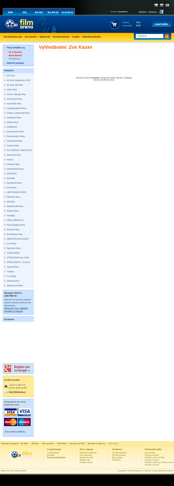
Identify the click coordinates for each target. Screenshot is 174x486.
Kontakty (76, 36)
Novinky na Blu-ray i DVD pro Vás (159, 462)
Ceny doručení (31, 36)
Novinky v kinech (152, 460)
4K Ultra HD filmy (119, 453)
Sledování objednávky (91, 36)
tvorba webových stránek (162, 471)
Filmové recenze (152, 455)
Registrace (152, 12)
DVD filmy (116, 460)
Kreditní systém (86, 462)
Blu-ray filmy (117, 457)
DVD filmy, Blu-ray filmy (155, 457)
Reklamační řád (86, 457)
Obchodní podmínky (61, 36)
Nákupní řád (45, 36)
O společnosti (53, 453)
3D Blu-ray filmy (119, 455)
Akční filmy (113, 443)
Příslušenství (15, 59)
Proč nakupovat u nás (12, 36)
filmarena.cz (138, 471)
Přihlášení (142, 12)
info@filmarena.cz (17, 391)
